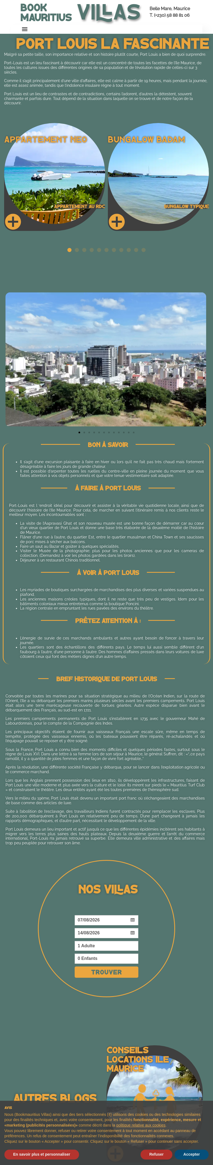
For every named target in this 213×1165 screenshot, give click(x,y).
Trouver (106, 972)
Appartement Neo (45, 138)
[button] (24, 29)
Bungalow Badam (146, 138)
